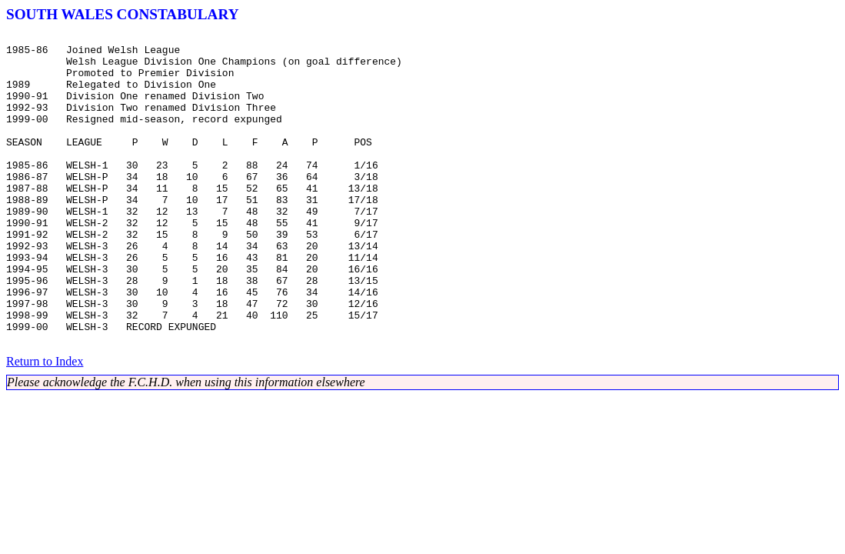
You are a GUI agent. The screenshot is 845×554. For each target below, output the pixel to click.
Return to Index (44, 423)
